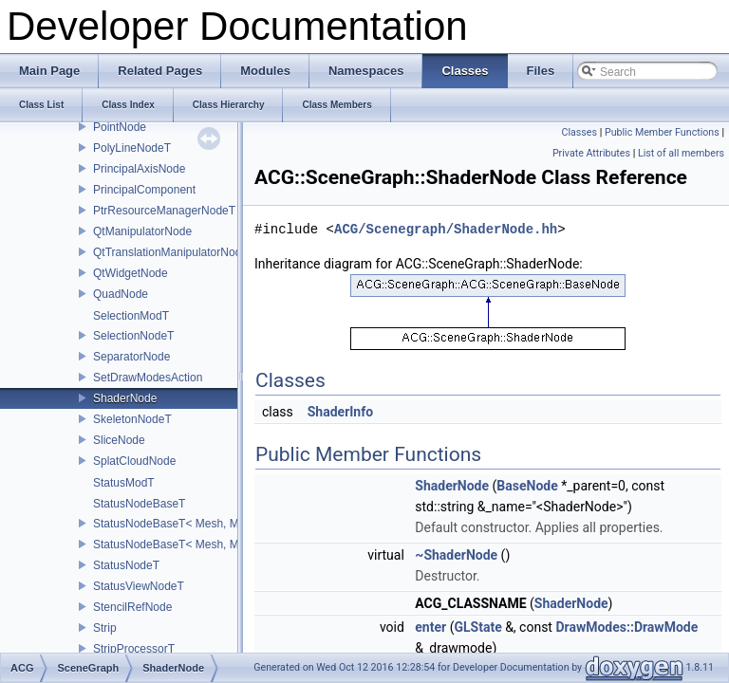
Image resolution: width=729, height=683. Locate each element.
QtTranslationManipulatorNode (170, 252)
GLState (477, 627)
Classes (579, 132)
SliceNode (119, 440)
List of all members (681, 153)
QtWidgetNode (130, 273)
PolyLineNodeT (132, 148)
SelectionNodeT (133, 335)
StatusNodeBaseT (139, 503)
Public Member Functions (662, 132)
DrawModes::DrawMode (626, 627)
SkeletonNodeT (132, 419)
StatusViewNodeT (138, 586)
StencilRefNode (132, 607)
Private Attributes (591, 153)
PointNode (119, 127)
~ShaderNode (456, 555)
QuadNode (120, 294)
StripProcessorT (134, 648)
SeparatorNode (131, 356)
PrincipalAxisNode (139, 168)
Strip (105, 628)
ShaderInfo (340, 411)
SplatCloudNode (134, 461)
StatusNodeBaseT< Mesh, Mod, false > (192, 523)
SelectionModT (131, 316)
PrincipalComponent (144, 189)
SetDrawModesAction (147, 377)
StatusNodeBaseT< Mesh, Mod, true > (190, 544)
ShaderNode (125, 398)
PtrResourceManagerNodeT (164, 210)
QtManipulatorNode (142, 231)
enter (430, 627)
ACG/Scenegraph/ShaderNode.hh (445, 229)
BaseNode (526, 485)
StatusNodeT (126, 565)
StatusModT (124, 482)
